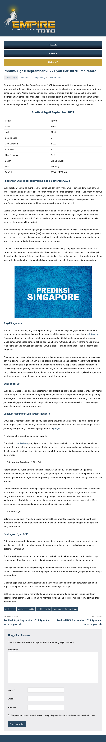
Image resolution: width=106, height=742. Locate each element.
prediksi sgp (10, 609)
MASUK (53, 45)
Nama (11, 690)
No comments (54, 77)
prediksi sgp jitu (43, 609)
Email (11, 699)
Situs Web (12, 707)
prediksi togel (11, 77)
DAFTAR (53, 53)
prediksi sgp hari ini (26, 609)
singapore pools (60, 609)
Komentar (13, 649)
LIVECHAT (53, 62)
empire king (39, 77)
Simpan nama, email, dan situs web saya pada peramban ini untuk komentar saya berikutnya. (53, 715)
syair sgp (73, 609)
